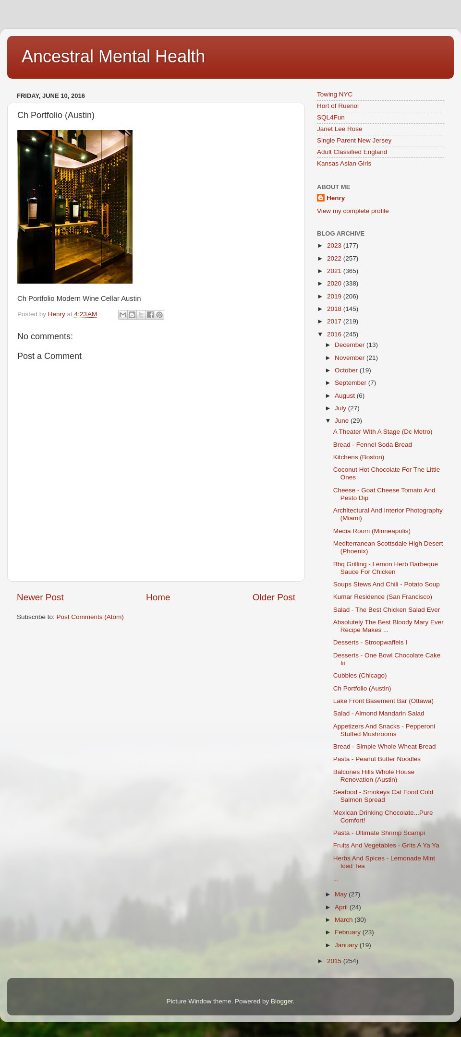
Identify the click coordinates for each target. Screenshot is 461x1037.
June (343, 420)
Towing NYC (334, 94)
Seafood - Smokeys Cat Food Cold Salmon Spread (383, 795)
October (347, 370)
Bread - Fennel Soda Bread (372, 444)
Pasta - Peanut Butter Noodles (377, 759)
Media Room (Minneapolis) (372, 531)
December (350, 344)
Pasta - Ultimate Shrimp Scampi (379, 832)
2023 (335, 245)
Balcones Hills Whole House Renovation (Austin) (374, 775)
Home (158, 597)
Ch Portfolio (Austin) (362, 688)
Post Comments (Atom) (90, 616)
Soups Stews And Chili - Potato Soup (386, 584)
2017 (335, 321)
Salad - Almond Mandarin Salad (379, 713)
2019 (335, 296)
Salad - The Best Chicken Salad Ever (386, 609)
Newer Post (40, 597)
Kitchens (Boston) (359, 457)
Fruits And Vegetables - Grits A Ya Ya (386, 845)
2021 (335, 270)
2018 (335, 308)
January (347, 945)
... (336, 878)
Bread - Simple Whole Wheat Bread (384, 746)
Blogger (282, 1001)
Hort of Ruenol (338, 105)
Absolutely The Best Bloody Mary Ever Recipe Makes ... (388, 626)
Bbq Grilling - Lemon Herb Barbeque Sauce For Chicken (385, 567)
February (349, 932)
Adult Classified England (352, 151)
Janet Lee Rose (340, 128)
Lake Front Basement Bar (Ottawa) (383, 700)
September (351, 382)
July (341, 408)
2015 (335, 961)
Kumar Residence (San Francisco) (382, 596)
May (342, 894)
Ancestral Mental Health (113, 56)
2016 (335, 334)
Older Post (274, 597)
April (342, 907)
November (350, 357)
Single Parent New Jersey (354, 140)
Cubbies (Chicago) (360, 675)
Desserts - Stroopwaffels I (370, 642)
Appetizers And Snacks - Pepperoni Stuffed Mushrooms (384, 730)
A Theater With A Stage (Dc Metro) (383, 431)
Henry (336, 198)
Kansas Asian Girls (344, 163)
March (344, 919)
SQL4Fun (331, 117)
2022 (335, 258)
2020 (335, 283)
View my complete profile (353, 211)
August (346, 395)
